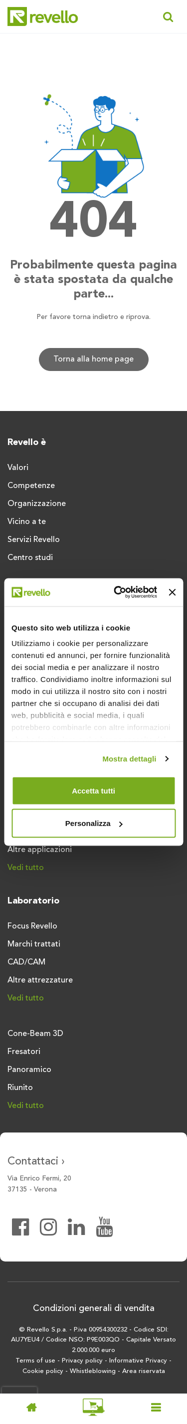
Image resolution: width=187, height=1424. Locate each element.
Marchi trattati (33, 944)
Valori (17, 468)
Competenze (31, 486)
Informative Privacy (138, 1361)
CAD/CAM (26, 962)
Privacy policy (82, 1361)
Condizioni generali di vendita (94, 1308)
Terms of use (35, 1361)
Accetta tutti (93, 790)
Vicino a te (26, 522)
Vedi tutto (25, 868)
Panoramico (29, 1070)
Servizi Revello (33, 540)
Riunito (20, 1088)
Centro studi (30, 558)
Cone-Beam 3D (35, 1034)
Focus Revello (32, 926)
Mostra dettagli (129, 758)
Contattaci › (36, 1161)
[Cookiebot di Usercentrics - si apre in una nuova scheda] (117, 592)
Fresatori (23, 1052)
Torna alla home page (93, 360)
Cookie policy (42, 1371)
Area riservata (143, 1371)
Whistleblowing (93, 1371)
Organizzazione (36, 504)
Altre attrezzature (40, 980)
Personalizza (94, 823)
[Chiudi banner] (172, 592)
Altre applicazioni (39, 850)
